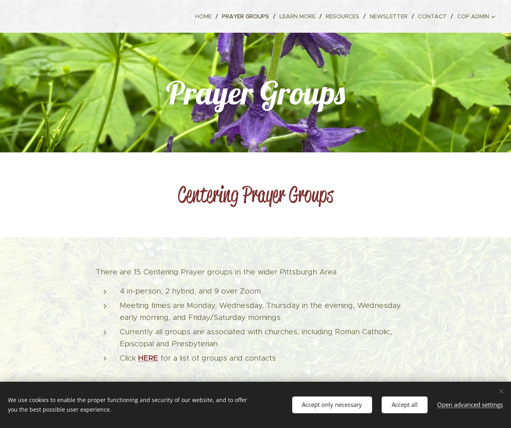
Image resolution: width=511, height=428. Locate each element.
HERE (148, 358)
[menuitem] (205, 16)
